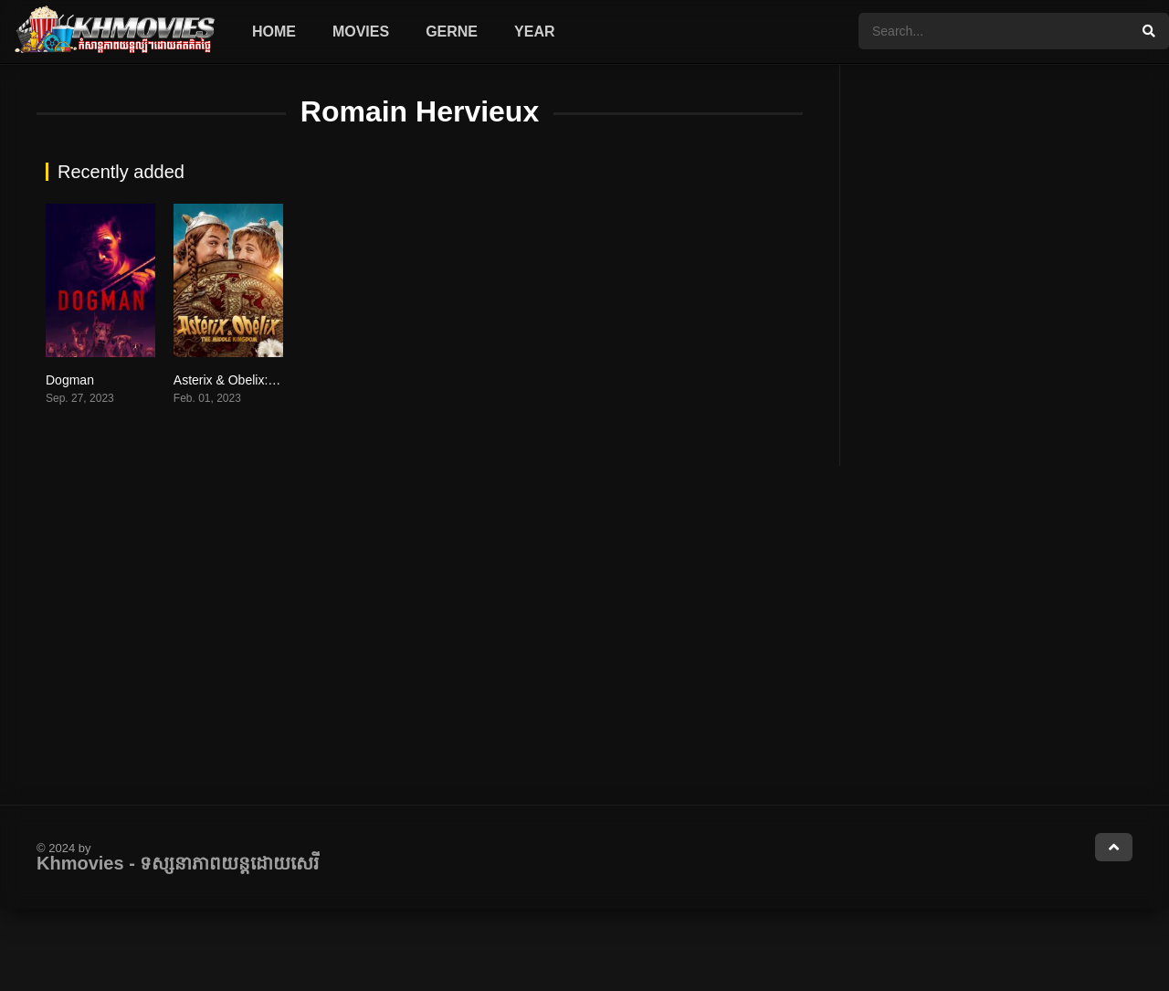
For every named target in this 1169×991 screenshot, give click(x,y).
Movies (360, 31)
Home (274, 31)
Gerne (452, 31)
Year (534, 31)
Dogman (70, 380)
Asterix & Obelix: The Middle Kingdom (281, 380)
